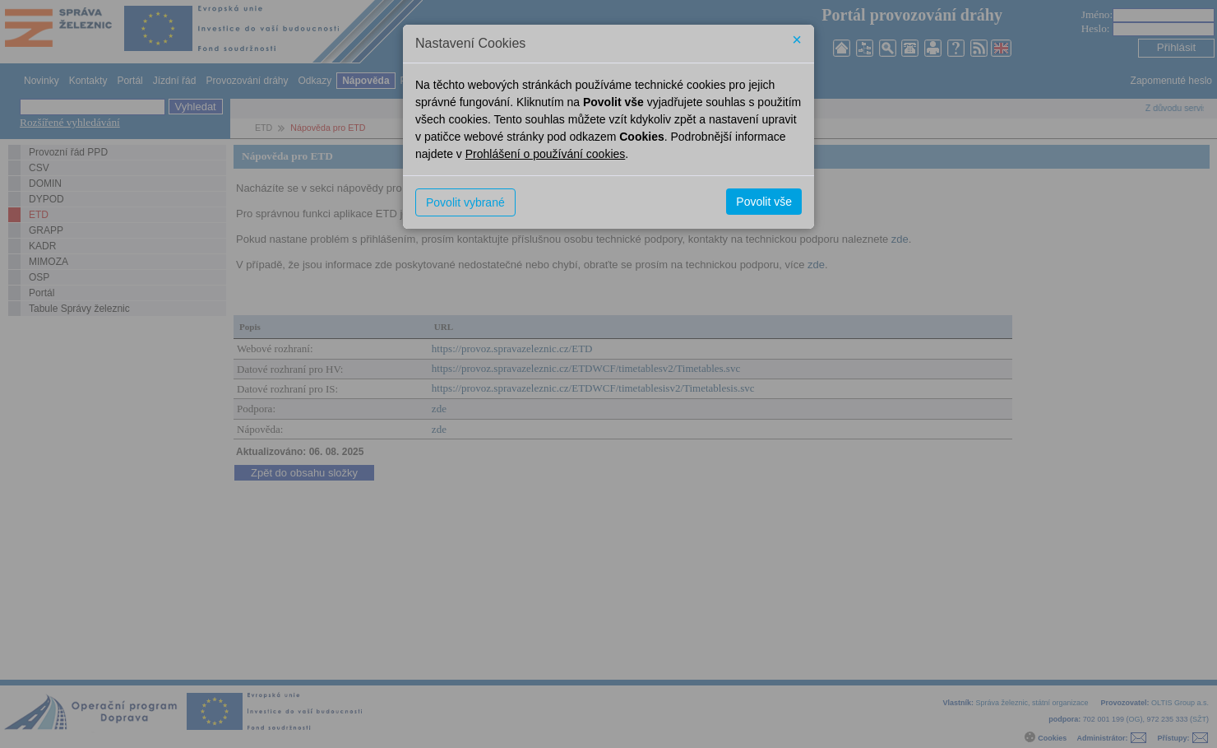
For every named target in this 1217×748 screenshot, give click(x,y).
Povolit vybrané (465, 202)
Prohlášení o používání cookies (545, 153)
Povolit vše (764, 201)
